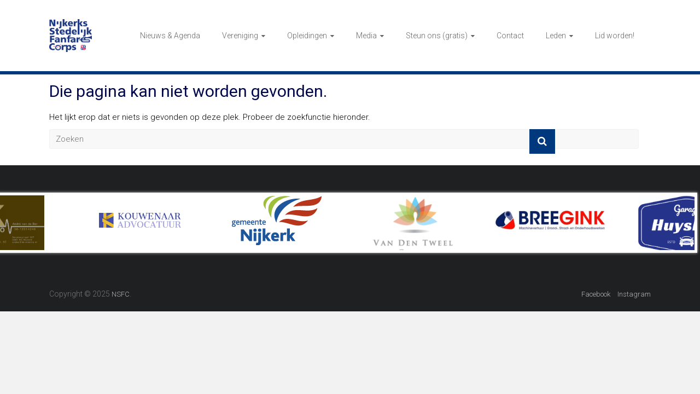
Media (366, 35)
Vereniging (240, 35)
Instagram (634, 294)
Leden (556, 35)
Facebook (595, 294)
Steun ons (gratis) (437, 35)
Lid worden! (614, 35)
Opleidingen (307, 35)
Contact (510, 35)
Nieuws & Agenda (170, 35)
